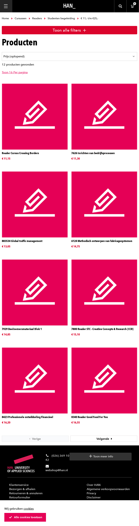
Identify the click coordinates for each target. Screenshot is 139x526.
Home (6, 18)
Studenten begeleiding (59, 18)
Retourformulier (19, 497)
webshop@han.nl (56, 470)
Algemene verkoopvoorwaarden (108, 489)
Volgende (104, 439)
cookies (29, 508)
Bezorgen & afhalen (22, 489)
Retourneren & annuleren (26, 493)
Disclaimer (94, 497)
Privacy (91, 493)
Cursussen (18, 18)
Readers (35, 18)
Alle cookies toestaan (25, 517)
